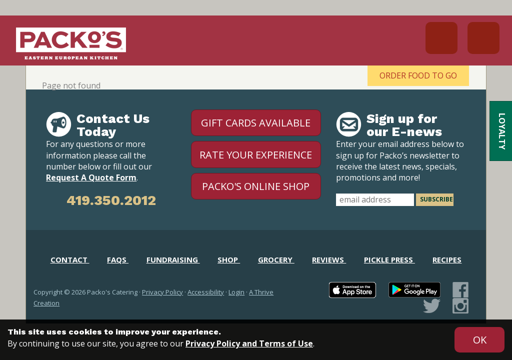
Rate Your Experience (256, 155)
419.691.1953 (442, 38)
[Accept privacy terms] (479, 339)
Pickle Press (389, 259)
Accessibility (206, 292)
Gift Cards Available (255, 123)
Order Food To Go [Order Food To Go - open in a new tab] (418, 75)
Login (236, 292)
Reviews (329, 259)
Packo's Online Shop (256, 186)
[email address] (375, 200)
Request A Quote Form (91, 177)
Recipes (447, 259)
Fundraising (173, 259)
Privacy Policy (162, 292)
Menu (484, 38)
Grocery (276, 259)
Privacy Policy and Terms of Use (249, 343)
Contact (70, 259)
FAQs (117, 259)
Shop (229, 259)
